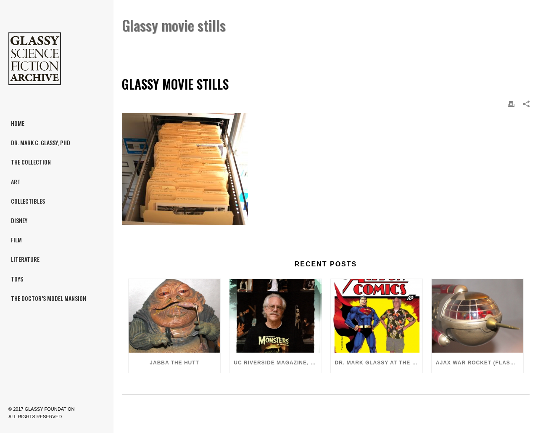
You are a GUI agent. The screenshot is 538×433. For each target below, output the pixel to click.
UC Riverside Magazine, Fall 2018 (277, 363)
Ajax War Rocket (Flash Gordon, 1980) (479, 363)
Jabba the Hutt (174, 363)
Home (384, 47)
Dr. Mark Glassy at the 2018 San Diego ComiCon (378, 363)
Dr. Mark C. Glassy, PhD (430, 47)
